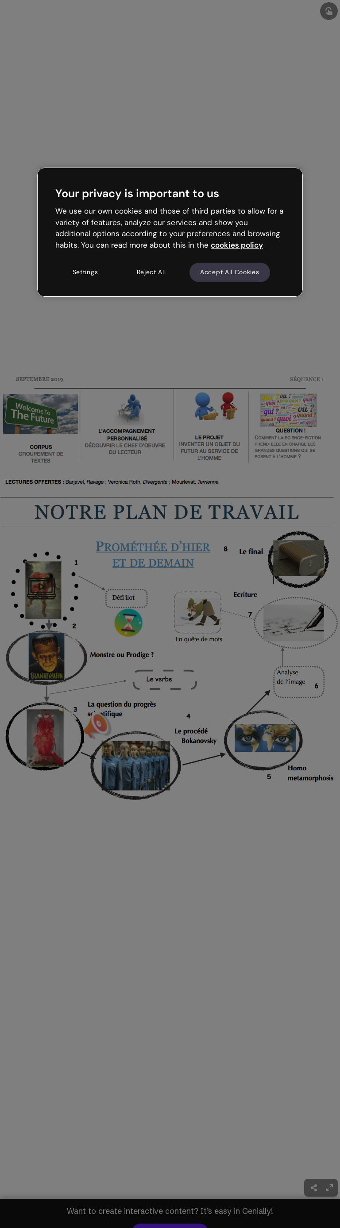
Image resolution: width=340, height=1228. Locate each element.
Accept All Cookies (229, 272)
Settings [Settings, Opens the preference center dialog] (85, 272)
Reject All (151, 272)
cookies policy (237, 245)
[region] (170, 232)
